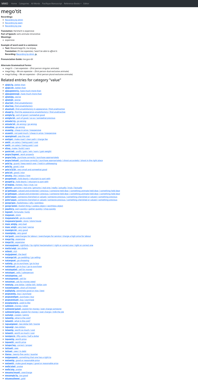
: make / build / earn (17, 148)
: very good (16, 230)
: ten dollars (16, 248)
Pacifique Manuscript (52, 3)
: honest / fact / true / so (21, 184)
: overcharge (18, 372)
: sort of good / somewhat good (25, 115)
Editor (86, 3)
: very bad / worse (19, 227)
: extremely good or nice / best (24, 290)
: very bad (16, 224)
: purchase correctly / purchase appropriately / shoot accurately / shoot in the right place (54, 160)
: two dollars (15, 327)
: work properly (19, 154)
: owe (11, 348)
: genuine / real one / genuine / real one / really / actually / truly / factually (43, 187)
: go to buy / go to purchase (23, 266)
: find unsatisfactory (18, 102)
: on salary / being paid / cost (21, 142)
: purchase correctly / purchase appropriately (32, 157)
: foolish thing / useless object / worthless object (34, 205)
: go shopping (17, 260)
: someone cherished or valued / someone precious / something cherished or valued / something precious (61, 196)
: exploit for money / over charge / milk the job (34, 311)
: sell (13, 275)
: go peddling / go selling (23, 257)
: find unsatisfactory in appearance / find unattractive (35, 109)
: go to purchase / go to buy (22, 263)
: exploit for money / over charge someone (33, 308)
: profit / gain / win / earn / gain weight (28, 151)
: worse (13, 96)
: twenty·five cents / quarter (21, 354)
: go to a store (18, 218)
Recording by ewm (14, 22)
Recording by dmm (14, 19)
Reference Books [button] (72, 3)
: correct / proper (18, 345)
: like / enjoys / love (17, 175)
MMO (5, 3)
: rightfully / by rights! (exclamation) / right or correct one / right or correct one (49, 245)
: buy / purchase (18, 293)
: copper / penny (17, 314)
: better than (15, 84)
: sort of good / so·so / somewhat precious (30, 118)
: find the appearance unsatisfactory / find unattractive (35, 112)
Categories (24, 3)
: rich (11, 251)
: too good (16, 375)
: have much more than (23, 90)
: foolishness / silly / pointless (24, 202)
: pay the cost (17, 136)
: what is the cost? (18, 318)
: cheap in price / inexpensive (23, 130)
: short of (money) (20, 287)
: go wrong (15, 121)
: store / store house (23, 221)
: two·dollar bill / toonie (22, 324)
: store (13, 215)
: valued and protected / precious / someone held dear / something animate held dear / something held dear (62, 190)
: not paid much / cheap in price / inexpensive (30, 133)
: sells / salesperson (19, 272)
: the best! (16, 254)
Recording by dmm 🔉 (26, 54)
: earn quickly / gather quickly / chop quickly (30, 208)
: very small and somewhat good (26, 169)
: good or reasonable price (22, 360)
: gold (15, 378)
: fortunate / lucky (17, 211)
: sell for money (18, 269)
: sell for (15, 278)
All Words (35, 3)
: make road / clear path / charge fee (26, 139)
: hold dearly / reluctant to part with (27, 178)
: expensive (15, 239)
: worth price (16, 339)
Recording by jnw (13, 25)
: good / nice (14, 166)
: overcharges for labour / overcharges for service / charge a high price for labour (48, 236)
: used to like (17, 302)
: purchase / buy (19, 296)
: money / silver (16, 305)
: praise (14, 366)
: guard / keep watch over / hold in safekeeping (31, 163)
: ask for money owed (20, 281)
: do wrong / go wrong (21, 124)
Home (14, 3)
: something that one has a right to (28, 357)
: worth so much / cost (20, 330)
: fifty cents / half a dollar (22, 336)
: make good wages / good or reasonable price (31, 363)
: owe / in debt (15, 351)
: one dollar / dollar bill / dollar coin (26, 284)
